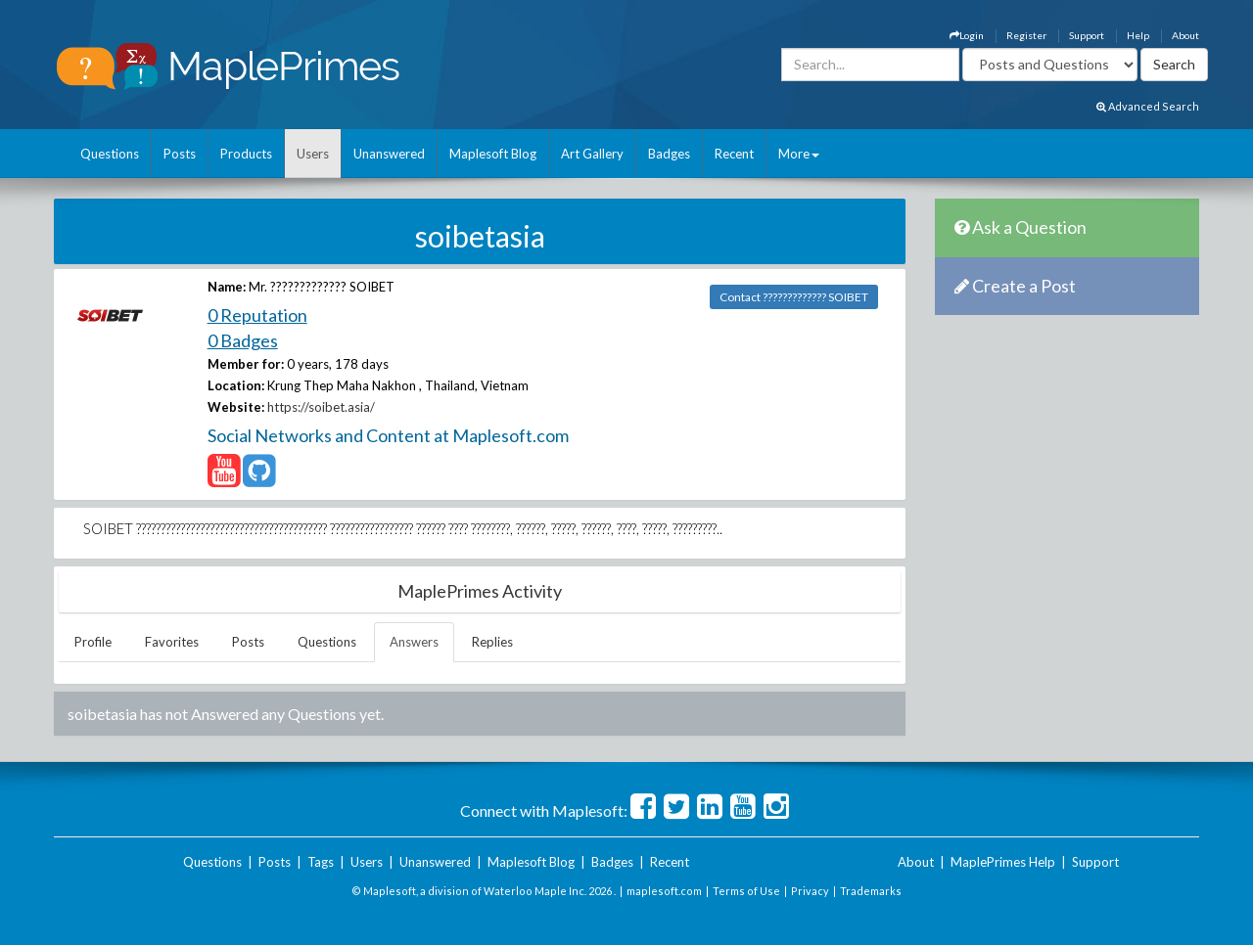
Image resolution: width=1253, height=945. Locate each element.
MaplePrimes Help (1003, 862)
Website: (236, 407)
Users (313, 153)
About (1185, 35)
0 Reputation (257, 315)
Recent (734, 153)
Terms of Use (746, 890)
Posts (179, 153)
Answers (414, 642)
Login (967, 35)
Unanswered (389, 153)
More (798, 153)
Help (1138, 35)
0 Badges (243, 340)
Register (1026, 35)
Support (1086, 35)
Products (246, 153)
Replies (492, 642)
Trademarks (871, 890)
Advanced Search (1147, 106)
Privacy (810, 890)
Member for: (246, 364)
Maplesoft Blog (492, 153)
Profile (93, 642)
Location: (236, 385)
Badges (669, 153)
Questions (109, 153)
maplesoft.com (664, 890)
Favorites (172, 642)
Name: (227, 286)
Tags (320, 862)
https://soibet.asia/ (321, 407)
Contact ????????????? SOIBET (793, 297)
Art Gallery (592, 153)
